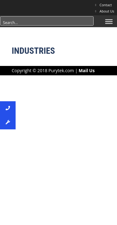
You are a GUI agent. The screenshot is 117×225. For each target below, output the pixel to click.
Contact (106, 4)
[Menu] (109, 21)
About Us (107, 11)
